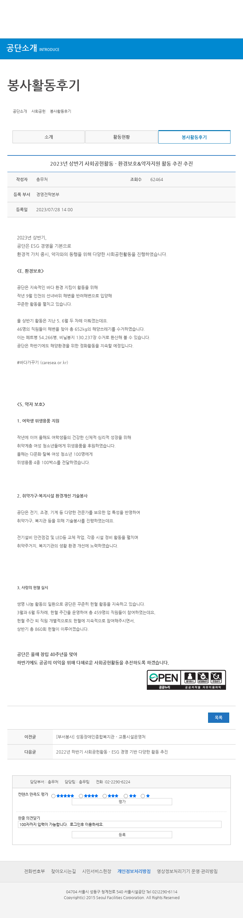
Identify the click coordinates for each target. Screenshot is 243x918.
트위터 (13, 101)
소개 (49, 136)
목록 (218, 717)
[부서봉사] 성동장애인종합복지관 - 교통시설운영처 (101, 736)
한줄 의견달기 (29, 818)
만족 (91, 795)
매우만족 (66, 795)
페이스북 (23, 101)
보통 (114, 795)
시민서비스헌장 (96, 871)
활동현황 (121, 136)
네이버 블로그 (33, 101)
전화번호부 (34, 871)
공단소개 (32, 48)
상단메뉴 (10, 26)
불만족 (133, 795)
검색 (232, 26)
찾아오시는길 (63, 871)
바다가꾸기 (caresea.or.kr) (44, 362)
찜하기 (43, 101)
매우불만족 (148, 795)
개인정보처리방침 (134, 871)
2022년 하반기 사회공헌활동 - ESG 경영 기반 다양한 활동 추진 (112, 751)
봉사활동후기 (194, 137)
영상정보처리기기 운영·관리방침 (187, 871)
